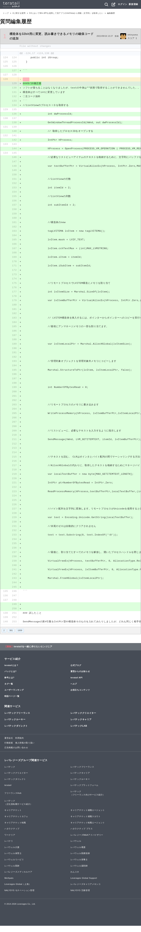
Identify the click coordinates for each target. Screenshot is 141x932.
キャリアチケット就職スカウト (85, 823)
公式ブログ (75, 672)
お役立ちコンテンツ (80, 696)
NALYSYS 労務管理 (80, 897)
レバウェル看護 (78, 854)
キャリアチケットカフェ (16, 823)
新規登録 (133, 4)
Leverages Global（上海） (17, 890)
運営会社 (8, 744)
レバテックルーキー (14, 726)
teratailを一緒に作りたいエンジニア (33, 653)
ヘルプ (73, 690)
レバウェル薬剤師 (79, 872)
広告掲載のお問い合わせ (16, 754)
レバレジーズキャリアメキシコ (85, 890)
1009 (20, 637)
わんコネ (74, 878)
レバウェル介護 (11, 854)
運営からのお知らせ (80, 678)
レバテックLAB (78, 732)
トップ (6, 13)
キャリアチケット (13, 816)
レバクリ (8, 847)
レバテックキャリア (80, 726)
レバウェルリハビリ (14, 866)
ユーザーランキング (14, 696)
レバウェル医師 (11, 872)
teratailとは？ (11, 672)
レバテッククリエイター (83, 719)
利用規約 (19, 744)
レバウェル (75, 847)
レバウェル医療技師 (80, 860)
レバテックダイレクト (16, 732)
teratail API (76, 684)
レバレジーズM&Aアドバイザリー (86, 841)
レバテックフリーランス (17, 719)
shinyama (133, 35)
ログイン (122, 4)
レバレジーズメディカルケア (18, 878)
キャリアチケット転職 (15, 829)
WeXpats (8, 884)
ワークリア (9, 841)
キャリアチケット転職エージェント (87, 829)
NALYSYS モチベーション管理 (19, 897)
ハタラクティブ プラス (81, 835)
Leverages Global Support (83, 884)
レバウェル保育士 (13, 860)
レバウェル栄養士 (79, 866)
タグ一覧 (8, 690)
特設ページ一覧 (11, 702)
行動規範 (8, 749)
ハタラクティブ (11, 835)
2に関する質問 (18, 13)
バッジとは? (10, 678)
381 (11, 637)
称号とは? (9, 684)
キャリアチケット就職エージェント (87, 816)
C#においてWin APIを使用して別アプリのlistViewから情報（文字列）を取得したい (66, 13)
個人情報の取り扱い (25, 749)
